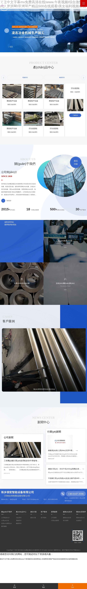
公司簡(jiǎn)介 (5, 543)
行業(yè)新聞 (55, 546)
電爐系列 (18, 546)
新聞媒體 (54, 537)
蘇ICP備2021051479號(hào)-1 (71, 575)
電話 (43, 586)
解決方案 (34, 537)
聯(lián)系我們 (81, 537)
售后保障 (65, 546)
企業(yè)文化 (5, 546)
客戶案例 (44, 537)
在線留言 (79, 546)
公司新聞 (53, 543)
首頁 (14, 586)
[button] (3, 77)
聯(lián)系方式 (80, 543)
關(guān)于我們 (6, 537)
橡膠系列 (18, 549)
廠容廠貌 (4, 551)
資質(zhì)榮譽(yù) (6, 549)
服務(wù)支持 (67, 537)
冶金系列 (18, 543)
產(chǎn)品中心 (21, 537)
